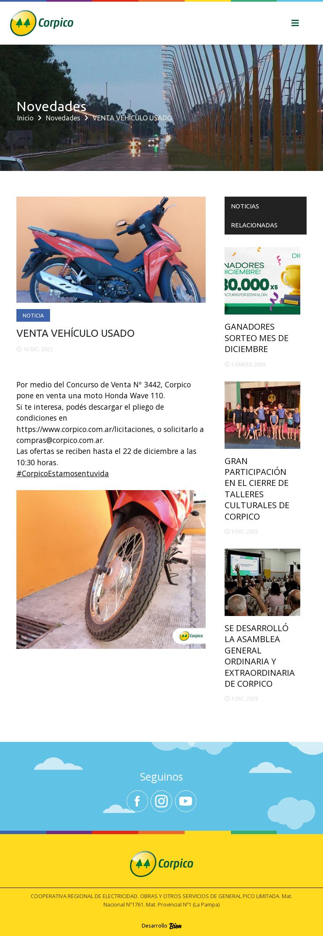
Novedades (63, 118)
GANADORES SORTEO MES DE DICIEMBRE (257, 338)
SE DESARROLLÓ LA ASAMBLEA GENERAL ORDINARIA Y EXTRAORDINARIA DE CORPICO (260, 655)
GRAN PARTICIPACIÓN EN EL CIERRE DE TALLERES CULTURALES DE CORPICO (257, 488)
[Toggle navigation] (295, 23)
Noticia (33, 315)
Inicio (25, 118)
